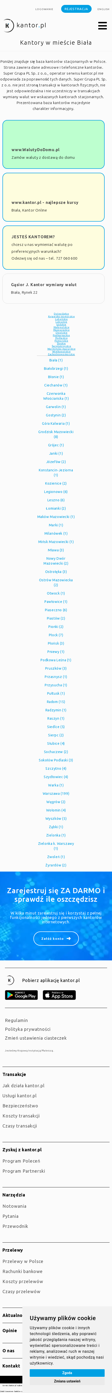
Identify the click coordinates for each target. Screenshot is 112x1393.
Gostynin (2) (56, 415)
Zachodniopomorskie (61, 354)
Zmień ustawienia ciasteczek (36, 1037)
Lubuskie (61, 321)
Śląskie (61, 343)
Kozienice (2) (56, 483)
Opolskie (62, 332)
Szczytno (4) (55, 768)
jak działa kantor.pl (23, 1085)
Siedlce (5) (56, 727)
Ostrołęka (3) (56, 572)
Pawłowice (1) (56, 602)
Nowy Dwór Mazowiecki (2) (55, 561)
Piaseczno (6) (56, 610)
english (104, 9)
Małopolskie (62, 327)
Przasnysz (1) (56, 677)
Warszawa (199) (56, 794)
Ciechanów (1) (56, 385)
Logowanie (44, 9)
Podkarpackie (61, 335)
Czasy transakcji (19, 1125)
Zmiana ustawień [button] (67, 1381)
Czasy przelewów (21, 1291)
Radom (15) (56, 702)
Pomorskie (61, 340)
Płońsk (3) (56, 643)
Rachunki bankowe (22, 1271)
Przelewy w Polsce (22, 1261)
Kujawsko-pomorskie (61, 316)
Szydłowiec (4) (56, 777)
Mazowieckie (61, 330)
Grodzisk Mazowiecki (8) (55, 434)
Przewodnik (15, 1226)
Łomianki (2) (56, 508)
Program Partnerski (23, 1170)
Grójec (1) (56, 445)
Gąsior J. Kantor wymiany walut (44, 284)
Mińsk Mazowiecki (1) (56, 542)
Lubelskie (61, 319)
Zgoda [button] (67, 1373)
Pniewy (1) (56, 652)
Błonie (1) (56, 377)
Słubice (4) (56, 743)
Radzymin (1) (56, 710)
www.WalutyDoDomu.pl (36, 149)
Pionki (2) (56, 627)
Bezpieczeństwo (20, 1105)
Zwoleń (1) (56, 857)
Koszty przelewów (22, 1281)
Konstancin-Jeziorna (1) (56, 472)
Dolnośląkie (61, 313)
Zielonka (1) (56, 835)
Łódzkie (61, 324)
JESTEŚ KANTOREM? (33, 237)
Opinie (9, 1330)
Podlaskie (61, 338)
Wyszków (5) (56, 819)
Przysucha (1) (56, 685)
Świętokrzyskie (61, 346)
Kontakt (11, 1365)
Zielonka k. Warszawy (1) (56, 846)
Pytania (10, 1216)
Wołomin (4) (56, 810)
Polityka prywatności (28, 1029)
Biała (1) (56, 360)
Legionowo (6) (56, 492)
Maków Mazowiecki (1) (56, 517)
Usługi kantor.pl (19, 1095)
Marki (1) (56, 525)
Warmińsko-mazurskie (61, 348)
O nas (8, 1350)
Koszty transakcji (21, 1115)
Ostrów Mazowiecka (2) (56, 582)
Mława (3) (56, 550)
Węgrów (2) (56, 802)
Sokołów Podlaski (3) (56, 760)
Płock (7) (56, 635)
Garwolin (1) (56, 407)
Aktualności (15, 1315)
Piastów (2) (56, 618)
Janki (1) (56, 453)
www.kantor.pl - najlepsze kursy (45, 202)
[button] (102, 26)
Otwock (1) (56, 593)
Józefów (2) (56, 462)
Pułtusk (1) (56, 693)
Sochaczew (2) (56, 752)
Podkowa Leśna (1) (56, 660)
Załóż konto (52, 938)
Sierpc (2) (56, 735)
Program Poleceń (21, 1160)
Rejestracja (76, 9)
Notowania (14, 1206)
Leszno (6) (56, 500)
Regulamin (16, 1020)
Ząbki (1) (56, 827)
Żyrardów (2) (55, 865)
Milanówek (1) (56, 533)
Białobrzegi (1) (56, 369)
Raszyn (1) (56, 718)
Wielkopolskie (61, 351)
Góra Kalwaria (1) (56, 423)
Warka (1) (56, 785)
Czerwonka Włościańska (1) (56, 396)
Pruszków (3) (56, 668)
